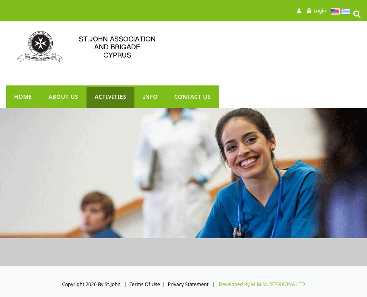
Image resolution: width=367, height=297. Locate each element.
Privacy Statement (188, 284)
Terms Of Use (145, 284)
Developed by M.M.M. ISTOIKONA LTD (262, 284)
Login (319, 10)
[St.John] (102, 46)
